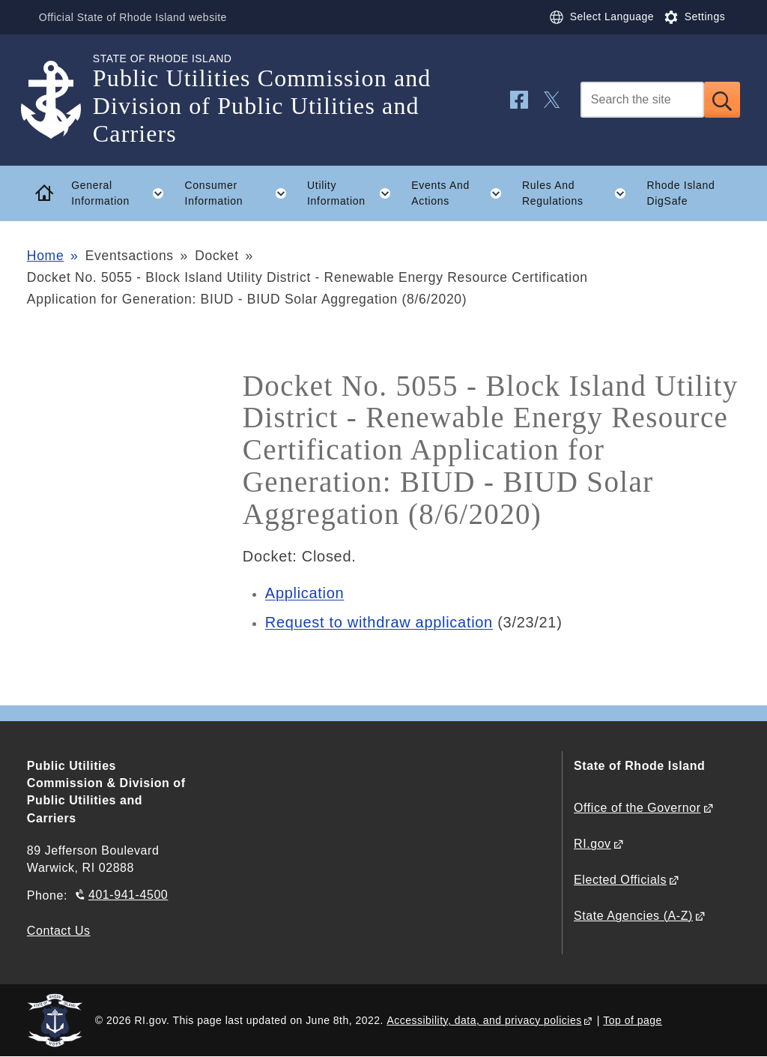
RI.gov (592, 843)
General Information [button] (123, 193)
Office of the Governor (637, 807)
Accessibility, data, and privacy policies (483, 1020)
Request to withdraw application (379, 622)
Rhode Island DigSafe (680, 193)
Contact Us (59, 930)
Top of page (632, 1020)
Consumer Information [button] (241, 193)
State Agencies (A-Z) (633, 915)
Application (305, 593)
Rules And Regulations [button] (579, 193)
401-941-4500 (128, 894)
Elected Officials (620, 879)
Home (45, 255)
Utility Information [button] (354, 193)
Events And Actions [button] (461, 193)
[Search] (642, 100)
